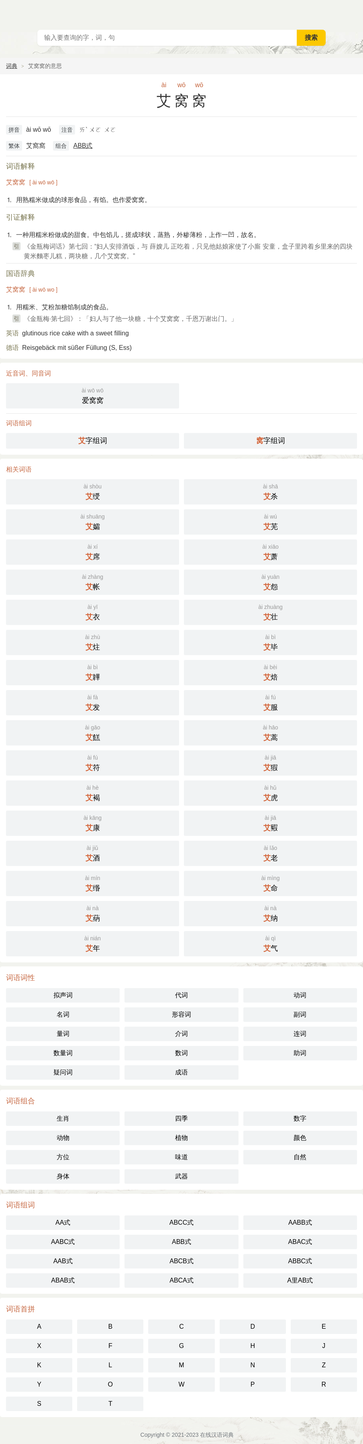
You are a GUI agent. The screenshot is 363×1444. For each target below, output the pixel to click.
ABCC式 (181, 1222)
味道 (181, 1157)
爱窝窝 (92, 395)
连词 (300, 1033)
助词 (300, 1053)
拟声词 (63, 995)
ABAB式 (63, 1280)
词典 (11, 66)
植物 (181, 1137)
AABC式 (63, 1241)
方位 (63, 1157)
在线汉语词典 (217, 1435)
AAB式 (63, 1261)
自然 (300, 1157)
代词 (181, 995)
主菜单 (352, 12)
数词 (181, 1053)
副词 (300, 1014)
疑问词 (63, 1072)
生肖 (63, 1118)
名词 (63, 1014)
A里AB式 (300, 1280)
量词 (63, 1033)
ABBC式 (300, 1261)
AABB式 (300, 1222)
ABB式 (82, 145)
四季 (181, 1118)
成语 (181, 1072)
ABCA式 (181, 1280)
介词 (181, 1033)
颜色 (300, 1137)
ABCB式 (181, 1261)
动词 (300, 995)
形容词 (181, 1014)
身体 (63, 1176)
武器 (181, 1176)
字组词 (92, 441)
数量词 (63, 1053)
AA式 (62, 1222)
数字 (300, 1118)
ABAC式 (300, 1241)
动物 (63, 1137)
